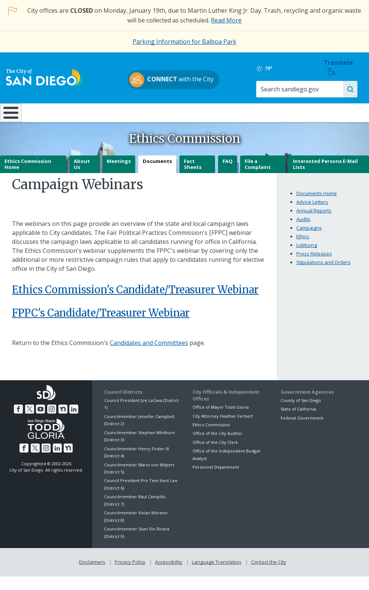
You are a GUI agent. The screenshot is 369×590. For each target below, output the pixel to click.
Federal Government (302, 423)
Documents (157, 167)
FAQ (228, 167)
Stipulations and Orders (323, 267)
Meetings (119, 167)
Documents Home (316, 199)
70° (288, 69)
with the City (182, 79)
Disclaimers (92, 567)
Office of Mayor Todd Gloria (221, 412)
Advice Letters (312, 207)
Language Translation (216, 567)
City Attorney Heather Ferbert (223, 421)
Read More (226, 20)
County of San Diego (301, 406)
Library (215, 112)
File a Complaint (258, 170)
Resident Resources (102, 112)
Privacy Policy (130, 567)
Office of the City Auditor (217, 439)
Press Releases (314, 259)
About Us (82, 170)
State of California (298, 415)
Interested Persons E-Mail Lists (325, 170)
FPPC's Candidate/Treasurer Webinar (101, 318)
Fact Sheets (193, 170)
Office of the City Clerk (215, 448)
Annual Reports (314, 216)
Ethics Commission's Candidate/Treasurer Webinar (135, 295)
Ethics (302, 242)
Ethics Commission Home (27, 170)
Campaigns (309, 233)
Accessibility (168, 567)
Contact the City (268, 567)
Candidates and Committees (149, 348)
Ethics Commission (211, 430)
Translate (344, 67)
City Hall (337, 112)
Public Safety (275, 112)
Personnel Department (216, 472)
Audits (303, 224)
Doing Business (158, 112)
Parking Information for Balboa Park (184, 41)
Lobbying (306, 250)
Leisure (46, 112)
